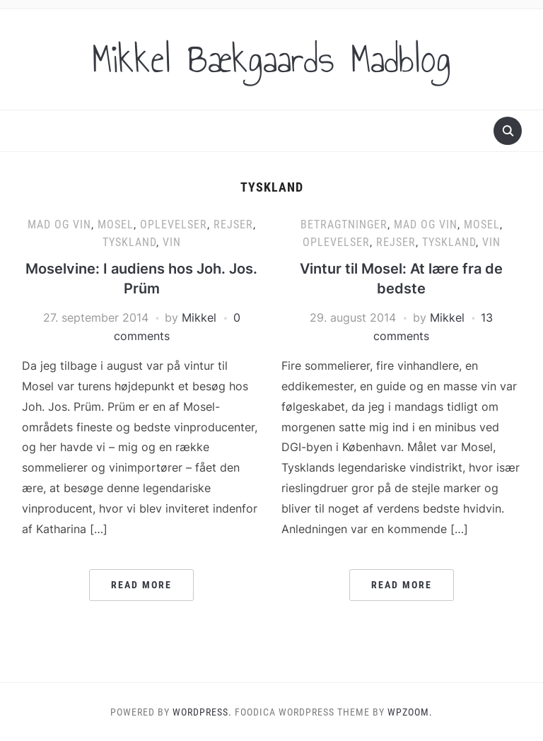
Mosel (116, 224)
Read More (141, 584)
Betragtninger (343, 224)
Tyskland (129, 242)
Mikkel (199, 317)
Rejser (233, 224)
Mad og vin (59, 224)
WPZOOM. (410, 712)
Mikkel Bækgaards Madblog (271, 59)
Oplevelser (173, 224)
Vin (172, 242)
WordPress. (202, 712)
